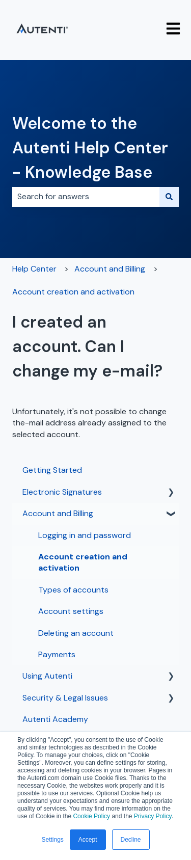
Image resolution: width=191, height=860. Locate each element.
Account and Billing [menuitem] (57, 513)
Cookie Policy (91, 816)
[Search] (169, 196)
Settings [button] (52, 839)
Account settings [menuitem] (70, 611)
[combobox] (85, 196)
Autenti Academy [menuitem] (55, 719)
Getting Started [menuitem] (52, 470)
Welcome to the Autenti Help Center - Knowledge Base (90, 148)
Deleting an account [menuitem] (76, 633)
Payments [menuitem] (56, 654)
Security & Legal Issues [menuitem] (65, 697)
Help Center (34, 268)
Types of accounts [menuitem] (73, 589)
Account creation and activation (73, 291)
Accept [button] (87, 839)
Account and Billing (109, 268)
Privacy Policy (153, 816)
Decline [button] (131, 839)
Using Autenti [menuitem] (47, 675)
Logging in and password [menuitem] (84, 535)
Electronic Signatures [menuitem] (62, 492)
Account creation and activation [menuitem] (82, 562)
